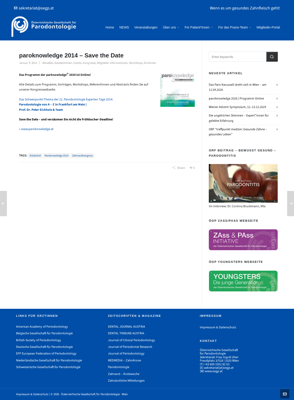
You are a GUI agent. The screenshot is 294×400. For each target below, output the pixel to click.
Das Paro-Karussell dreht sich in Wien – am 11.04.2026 (237, 87)
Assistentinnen (63, 63)
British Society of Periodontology (38, 340)
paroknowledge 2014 (56, 155)
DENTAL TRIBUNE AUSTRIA (126, 333)
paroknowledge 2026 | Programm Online (236, 98)
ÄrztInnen (150, 63)
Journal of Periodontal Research (130, 347)
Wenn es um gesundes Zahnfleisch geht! (245, 8)
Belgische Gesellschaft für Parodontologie (44, 333)
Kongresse (89, 63)
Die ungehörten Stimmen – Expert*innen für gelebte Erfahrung (239, 118)
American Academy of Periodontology (42, 326)
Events (77, 63)
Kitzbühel (35, 155)
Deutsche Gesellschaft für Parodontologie (44, 347)
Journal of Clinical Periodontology (131, 340)
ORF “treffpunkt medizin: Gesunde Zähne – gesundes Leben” (238, 131)
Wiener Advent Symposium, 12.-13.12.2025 (237, 107)
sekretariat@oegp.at (34, 8)
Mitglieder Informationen (112, 63)
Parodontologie (118, 367)
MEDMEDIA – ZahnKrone (124, 360)
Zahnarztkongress (82, 155)
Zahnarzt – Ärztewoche (123, 374)
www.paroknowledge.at (37, 129)
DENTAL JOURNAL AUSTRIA (126, 326)
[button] (272, 57)
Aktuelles (47, 63)
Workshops (136, 63)
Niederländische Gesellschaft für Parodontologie (49, 360)
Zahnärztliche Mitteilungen (126, 380)
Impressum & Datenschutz (218, 327)
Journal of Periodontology (126, 353)
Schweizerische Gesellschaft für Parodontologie (48, 367)
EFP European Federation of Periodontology (46, 353)
